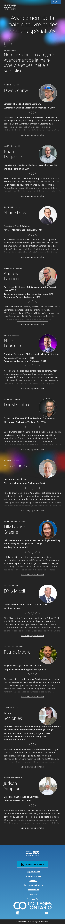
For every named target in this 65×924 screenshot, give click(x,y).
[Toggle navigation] (58, 7)
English (56, 2)
